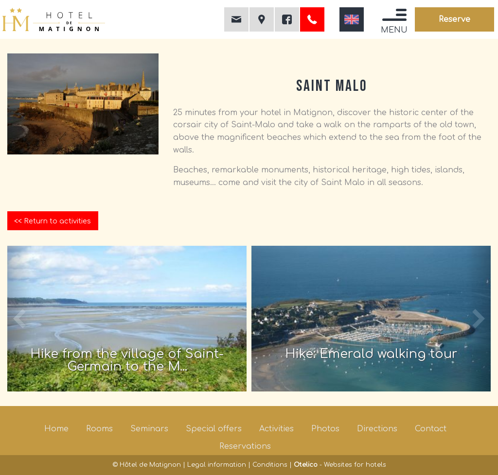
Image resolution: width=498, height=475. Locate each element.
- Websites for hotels (340, 464)
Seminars (149, 428)
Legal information (216, 464)
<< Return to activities (52, 221)
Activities (276, 428)
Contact (430, 428)
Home (56, 428)
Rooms (99, 428)
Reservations (245, 446)
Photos (325, 428)
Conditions (269, 464)
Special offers (214, 428)
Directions (377, 428)
